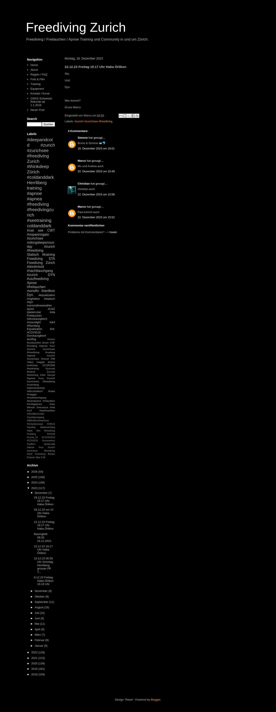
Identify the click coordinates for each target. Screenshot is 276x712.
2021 (34, 658)
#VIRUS (51, 424)
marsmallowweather (39, 305)
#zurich (32, 275)
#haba (51, 391)
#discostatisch (35, 391)
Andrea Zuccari (41, 371)
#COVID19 (34, 332)
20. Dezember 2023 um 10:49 (96, 171)
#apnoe (34, 193)
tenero (51, 362)
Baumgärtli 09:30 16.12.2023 (42, 537)
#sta (52, 312)
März (38, 634)
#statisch (49, 298)
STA (52, 258)
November (42, 591)
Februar (40, 640)
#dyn (30, 302)
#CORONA (48, 365)
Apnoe (32, 283)
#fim (38, 431)
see (40, 230)
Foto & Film (37, 79)
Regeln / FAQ (38, 74)
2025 (34, 477)
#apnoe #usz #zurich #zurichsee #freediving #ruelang (41, 349)
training (34, 187)
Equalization (34, 329)
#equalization (46, 295)
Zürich (33, 171)
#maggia (32, 394)
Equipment (37, 88)
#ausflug (31, 427)
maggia (40, 362)
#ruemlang (40, 454)
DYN (51, 275)
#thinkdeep (38, 166)
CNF (52, 342)
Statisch (33, 254)
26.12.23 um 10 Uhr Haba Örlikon (43, 513)
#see (52, 404)
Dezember (42, 492)
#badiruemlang (47, 427)
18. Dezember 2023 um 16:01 (96, 148)
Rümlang (32, 345)
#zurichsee (35, 238)
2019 (34, 668)
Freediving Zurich (76, 27)
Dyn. (30, 295)
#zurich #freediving (41, 248)
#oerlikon (48, 291)
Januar (39, 645)
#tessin (31, 407)
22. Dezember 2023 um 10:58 (96, 194)
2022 (34, 652)
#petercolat (34, 312)
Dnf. (52, 329)
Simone (83, 137)
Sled (38, 457)
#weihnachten (47, 410)
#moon (51, 339)
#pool (30, 309)
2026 (34, 471)
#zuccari (50, 368)
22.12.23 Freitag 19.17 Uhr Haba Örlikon (44, 525)
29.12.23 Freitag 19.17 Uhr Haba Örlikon (44, 501)
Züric (43, 374)
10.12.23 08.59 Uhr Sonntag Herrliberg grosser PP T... (43, 565)
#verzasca (42, 407)
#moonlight (34, 322)
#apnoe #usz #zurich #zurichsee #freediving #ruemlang (41, 381)
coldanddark (39, 225)
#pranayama (34, 400)
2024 (34, 482)
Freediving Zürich (41, 263)
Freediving (35, 258)
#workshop (33, 368)
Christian (84, 183)
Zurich (33, 161)
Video (30, 362)
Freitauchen (34, 315)
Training (35, 84)
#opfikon (31, 444)
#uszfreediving (38, 279)
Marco (82, 160)
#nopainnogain (38, 234)
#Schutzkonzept (35, 424)
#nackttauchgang (36, 397)
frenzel (51, 374)
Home (34, 65)
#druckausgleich (37, 318)
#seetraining (39, 220)
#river (30, 454)
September (42, 602)
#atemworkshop (36, 387)
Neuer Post (37, 109)
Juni (38, 618)
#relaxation (49, 400)
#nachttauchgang (40, 271)
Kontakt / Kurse (40, 93)
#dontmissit (35, 266)
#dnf (52, 322)
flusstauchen (34, 342)
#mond (45, 358)
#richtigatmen (34, 404)
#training (48, 254)
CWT (51, 230)
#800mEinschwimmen (38, 420)
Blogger (155, 699)
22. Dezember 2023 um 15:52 (96, 217)
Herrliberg (37, 182)
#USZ (51, 309)
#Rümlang (33, 325)
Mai (37, 623)
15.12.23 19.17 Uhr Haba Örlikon (43, 550)
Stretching (32, 374)
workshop (32, 365)
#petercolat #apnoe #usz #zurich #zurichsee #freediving (41, 447)
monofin (33, 291)
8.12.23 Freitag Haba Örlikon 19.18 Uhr (43, 581)
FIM (53, 358)
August (39, 607)
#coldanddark (40, 177)
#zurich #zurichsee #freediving (94, 121)
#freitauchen (36, 287)
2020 (34, 663)
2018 (34, 674)
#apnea (34, 198)
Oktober (40, 596)
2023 (34, 488)
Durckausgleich (36, 335)
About (34, 69)
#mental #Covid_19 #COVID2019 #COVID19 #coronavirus (41, 437)
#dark (30, 431)
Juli (37, 613)
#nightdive (33, 298)
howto (113, 232)
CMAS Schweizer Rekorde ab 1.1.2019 (41, 102)
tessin (45, 342)
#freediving (38, 204)
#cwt (30, 230)
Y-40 (43, 457)
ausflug (31, 339)
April (38, 629)
